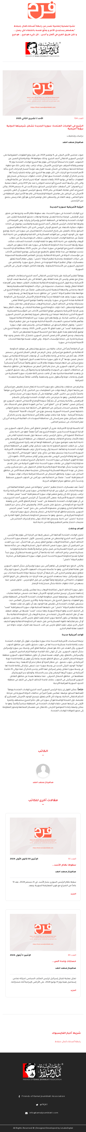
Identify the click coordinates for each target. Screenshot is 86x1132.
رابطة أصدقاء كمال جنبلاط (68, 1042)
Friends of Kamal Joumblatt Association (43, 1096)
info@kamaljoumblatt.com (43, 1113)
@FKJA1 (43, 1105)
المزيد (73, 894)
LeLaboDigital (66, 1128)
